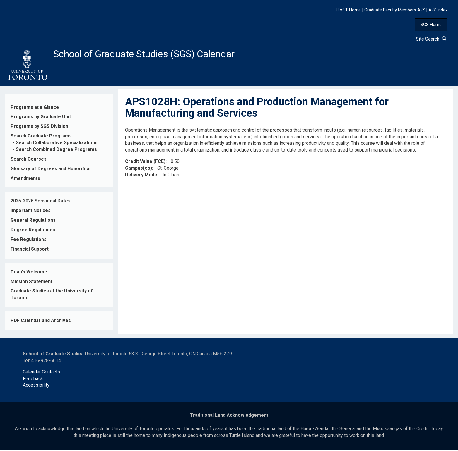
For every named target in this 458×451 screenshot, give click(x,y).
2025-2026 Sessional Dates (41, 202)
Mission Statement (31, 283)
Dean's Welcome (29, 273)
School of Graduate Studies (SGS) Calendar (154, 55)
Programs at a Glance (35, 108)
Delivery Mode (141, 176)
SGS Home (431, 24)
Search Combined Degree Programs (56, 151)
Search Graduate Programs (41, 137)
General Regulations (33, 222)
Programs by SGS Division (39, 128)
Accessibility (36, 387)
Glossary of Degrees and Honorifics (50, 170)
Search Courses (29, 160)
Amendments (25, 180)
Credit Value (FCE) (145, 163)
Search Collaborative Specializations (57, 144)
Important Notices (31, 212)
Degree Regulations (33, 231)
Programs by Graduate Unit (41, 118)
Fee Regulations (29, 241)
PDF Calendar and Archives (41, 322)
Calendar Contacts (41, 373)
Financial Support (30, 251)
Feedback (33, 380)
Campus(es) (138, 170)
